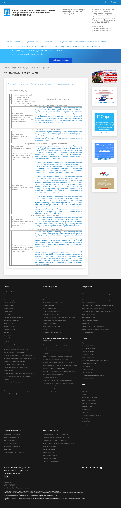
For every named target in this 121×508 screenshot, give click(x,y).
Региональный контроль (50, 377)
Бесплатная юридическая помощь (14, 364)
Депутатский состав (87, 346)
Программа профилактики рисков (53, 374)
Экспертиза (85, 323)
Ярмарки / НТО (8, 385)
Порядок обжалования (10, 440)
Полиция (6, 332)
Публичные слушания (88, 332)
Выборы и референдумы (89, 400)
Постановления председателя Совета (93, 375)
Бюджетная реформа (49, 452)
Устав (83, 291)
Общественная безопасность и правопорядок (17, 391)
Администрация (32, 42)
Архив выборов (86, 409)
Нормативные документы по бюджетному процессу (58, 443)
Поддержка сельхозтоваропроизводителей (16, 350)
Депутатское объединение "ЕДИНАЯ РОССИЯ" (95, 360)
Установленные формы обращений (14, 452)
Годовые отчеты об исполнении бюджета (55, 440)
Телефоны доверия (9, 303)
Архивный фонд (8, 311)
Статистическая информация (51, 311)
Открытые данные (9, 326)
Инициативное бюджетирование (13, 382)
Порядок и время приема (11, 437)
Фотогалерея (7, 314)
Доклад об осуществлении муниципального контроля (59, 371)
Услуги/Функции (66, 42)
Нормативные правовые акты (12, 446)
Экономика (7, 297)
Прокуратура (8, 335)
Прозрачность (8, 449)
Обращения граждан (69, 46)
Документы (49, 42)
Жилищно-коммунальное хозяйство (14, 352)
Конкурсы (85, 418)
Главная (9, 42)
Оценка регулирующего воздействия (93, 326)
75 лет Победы (8, 338)
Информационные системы (51, 314)
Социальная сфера (9, 300)
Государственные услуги (20, 68)
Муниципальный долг (49, 446)
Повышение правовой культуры (91, 415)
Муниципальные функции (40, 68)
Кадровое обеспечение (50, 323)
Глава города (47, 291)
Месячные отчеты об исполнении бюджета (55, 435)
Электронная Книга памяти (12, 388)
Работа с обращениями (89, 403)
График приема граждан (89, 363)
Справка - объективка (49, 458)
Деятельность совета (88, 357)
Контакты (54, 46)
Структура (85, 343)
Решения (84, 392)
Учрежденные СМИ (9, 329)
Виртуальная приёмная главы (12, 435)
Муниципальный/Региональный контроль (91, 42)
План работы (86, 366)
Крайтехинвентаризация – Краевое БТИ (15, 367)
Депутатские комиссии (88, 348)
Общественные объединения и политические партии (58, 300)
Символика (7, 294)
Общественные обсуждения (90, 320)
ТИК (42, 46)
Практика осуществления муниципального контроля (58, 362)
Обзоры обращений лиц (11, 443)
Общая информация (10, 291)
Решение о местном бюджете (51, 461)
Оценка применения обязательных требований (96, 329)
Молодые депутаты (87, 354)
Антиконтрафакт (9, 370)
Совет (8, 46)
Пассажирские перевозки (11, 320)
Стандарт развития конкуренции (13, 317)
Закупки (45, 329)
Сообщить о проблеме (60, 60)
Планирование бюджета (50, 455)
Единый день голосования (89, 424)
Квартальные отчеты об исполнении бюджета (56, 437)
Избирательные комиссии (89, 397)
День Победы (86, 421)
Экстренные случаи (9, 308)
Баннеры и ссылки (87, 406)
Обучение (85, 412)
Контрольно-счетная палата (27, 46)
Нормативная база (87, 378)
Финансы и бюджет (90, 46)
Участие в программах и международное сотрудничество (60, 317)
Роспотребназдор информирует (13, 394)
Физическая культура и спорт (12, 344)
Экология (6, 379)
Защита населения (48, 305)
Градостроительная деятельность (14, 341)
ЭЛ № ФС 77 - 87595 (27, 492)
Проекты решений (87, 369)
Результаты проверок (49, 308)
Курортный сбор (9, 305)
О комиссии (85, 389)
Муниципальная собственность (52, 332)
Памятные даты (8, 323)
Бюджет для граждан (49, 449)
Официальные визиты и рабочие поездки (55, 320)
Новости (84, 394)
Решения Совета (87, 372)
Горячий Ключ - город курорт (12, 347)
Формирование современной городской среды (18, 355)
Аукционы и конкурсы (88, 317)
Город (17, 42)
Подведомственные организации (52, 303)
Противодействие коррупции (51, 326)
